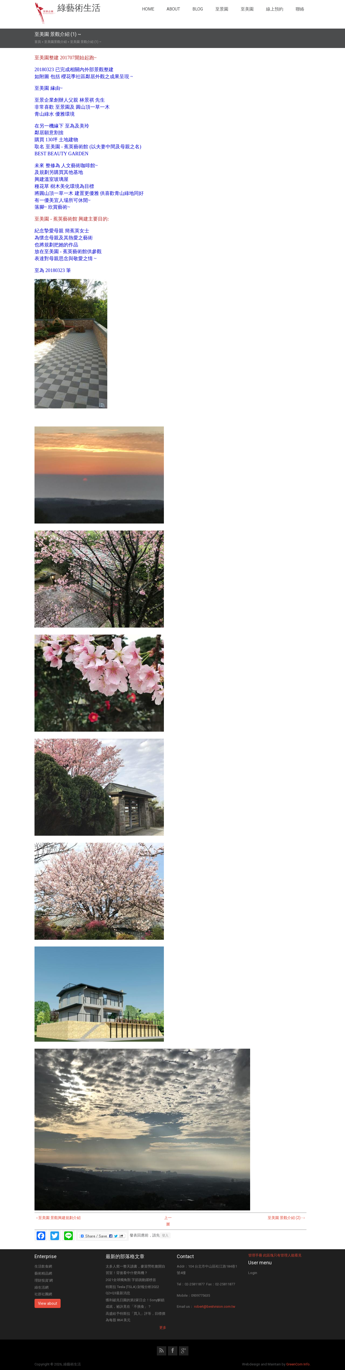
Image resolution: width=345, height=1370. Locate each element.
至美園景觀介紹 (55, 42)
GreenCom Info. (298, 1364)
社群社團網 (43, 1294)
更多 (162, 1328)
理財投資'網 (43, 1280)
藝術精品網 (43, 1273)
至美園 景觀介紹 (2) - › (286, 1218)
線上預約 (274, 9)
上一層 (168, 1221)
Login (252, 1273)
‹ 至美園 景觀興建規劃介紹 (58, 1218)
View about (47, 1303)
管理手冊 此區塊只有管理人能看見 (275, 1255)
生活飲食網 (43, 1266)
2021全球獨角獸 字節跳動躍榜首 (131, 1280)
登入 (165, 1235)
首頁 (37, 42)
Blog (197, 9)
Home (148, 9)
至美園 (247, 9)
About (173, 9)
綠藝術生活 (79, 8)
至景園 (221, 9)
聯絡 (300, 9)
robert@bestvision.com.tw (214, 1306)
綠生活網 (41, 1287)
